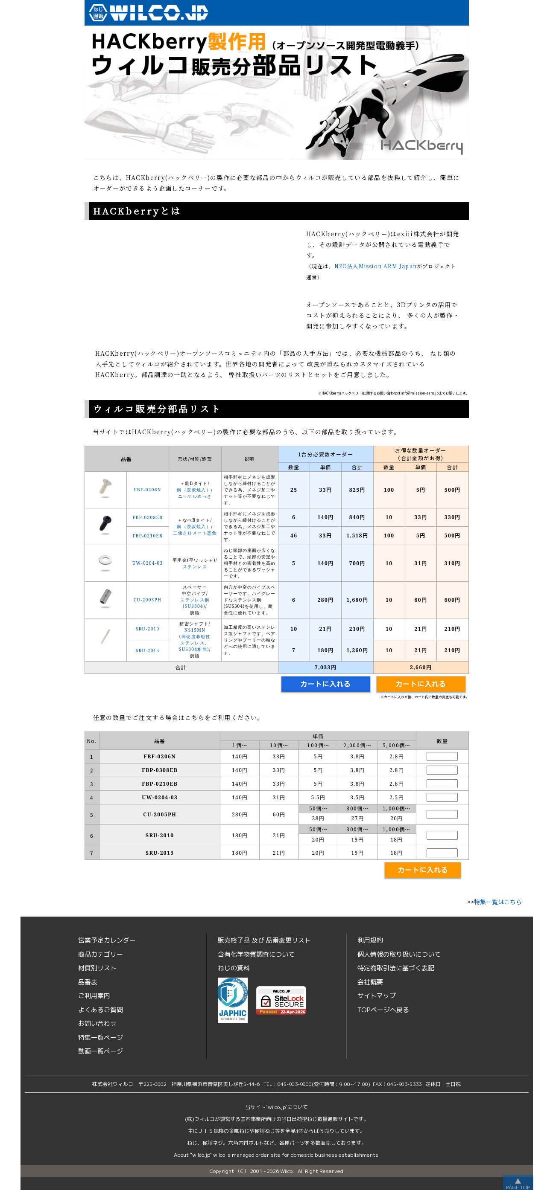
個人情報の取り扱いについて (399, 954)
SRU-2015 (148, 650)
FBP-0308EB (147, 517)
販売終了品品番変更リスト (264, 940)
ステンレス (195, 566)
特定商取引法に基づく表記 (395, 968)
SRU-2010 (148, 629)
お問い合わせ (97, 1023)
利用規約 (370, 940)
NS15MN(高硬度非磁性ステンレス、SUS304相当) (195, 639)
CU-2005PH (147, 600)
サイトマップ (376, 995)
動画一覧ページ (100, 1051)
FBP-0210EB (147, 536)
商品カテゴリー (100, 954)
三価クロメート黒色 (195, 533)
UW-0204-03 (147, 563)
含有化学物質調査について (256, 954)
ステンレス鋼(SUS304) (194, 603)
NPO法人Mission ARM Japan (375, 266)
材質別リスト (97, 968)
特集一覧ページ (100, 1037)
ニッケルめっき (195, 496)
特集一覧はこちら (498, 901)
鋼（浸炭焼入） (194, 490)
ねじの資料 (234, 968)
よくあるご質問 (100, 1009)
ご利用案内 (94, 995)
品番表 (87, 982)
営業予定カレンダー (107, 940)
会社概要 (370, 982)
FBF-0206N (147, 490)
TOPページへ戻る (383, 1009)
